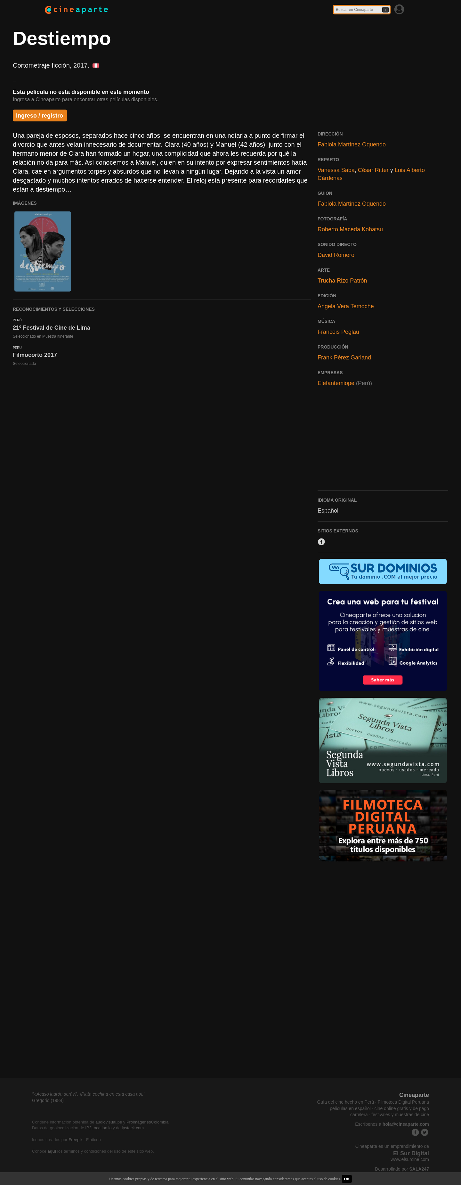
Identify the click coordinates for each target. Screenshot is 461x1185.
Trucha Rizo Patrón (342, 280)
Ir (385, 10)
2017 (80, 65)
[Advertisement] (383, 442)
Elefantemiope (336, 383)
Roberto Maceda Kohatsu (350, 229)
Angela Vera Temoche (346, 306)
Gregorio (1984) (48, 1100)
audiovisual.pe (108, 1122)
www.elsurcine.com (410, 1159)
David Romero (336, 255)
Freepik (75, 1139)
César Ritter (373, 170)
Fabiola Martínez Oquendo (352, 144)
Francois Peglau (338, 332)
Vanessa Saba (336, 170)
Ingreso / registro (39, 115)
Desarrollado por (402, 1169)
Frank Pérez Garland (344, 357)
